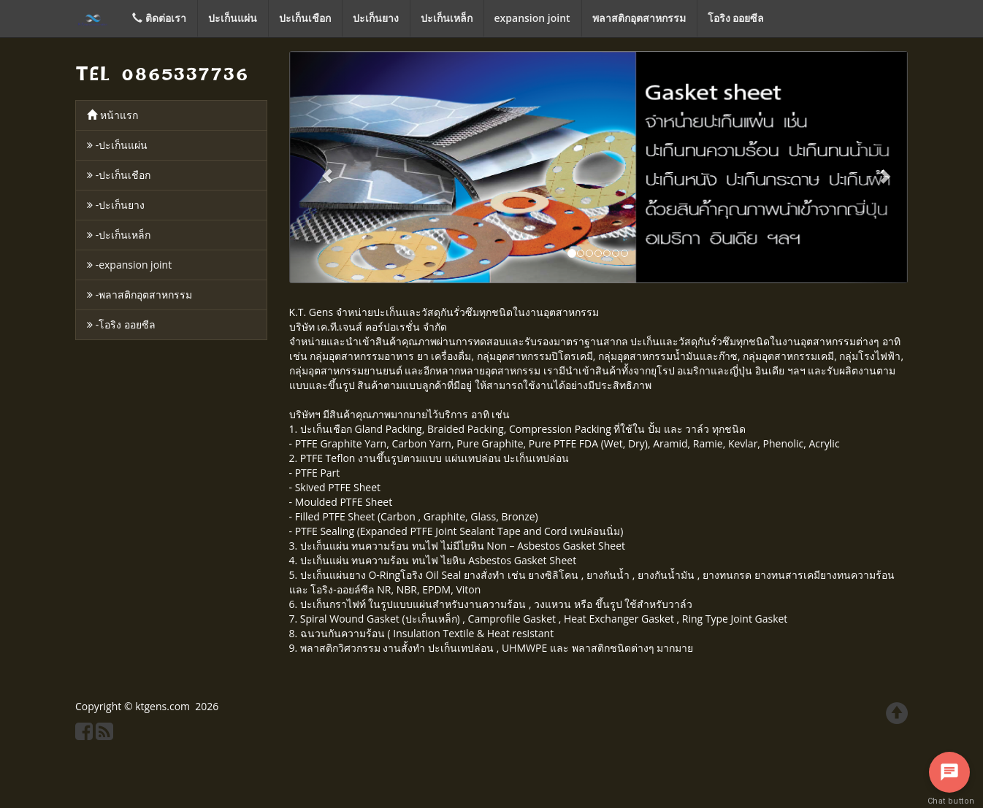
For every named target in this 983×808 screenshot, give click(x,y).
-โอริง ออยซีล (121, 324)
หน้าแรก (112, 115)
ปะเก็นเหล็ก (447, 18)
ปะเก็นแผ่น (232, 18)
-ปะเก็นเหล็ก (118, 235)
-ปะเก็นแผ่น (117, 145)
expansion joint (532, 18)
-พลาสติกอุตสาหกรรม (139, 294)
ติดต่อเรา (159, 18)
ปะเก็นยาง (376, 18)
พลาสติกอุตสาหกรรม (639, 18)
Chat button (949, 801)
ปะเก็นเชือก (305, 18)
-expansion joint (129, 265)
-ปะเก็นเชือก (118, 175)
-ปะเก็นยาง (116, 205)
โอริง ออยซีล (736, 18)
